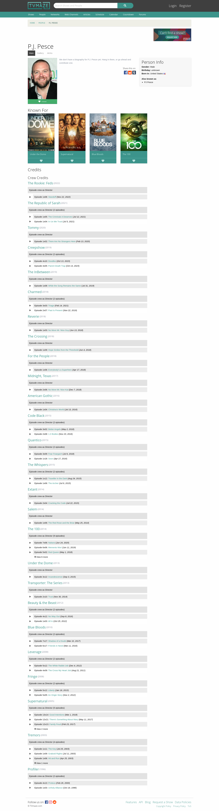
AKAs (49, 53)
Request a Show (163, 802)
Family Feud (55, 724)
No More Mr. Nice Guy (58, 330)
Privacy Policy (179, 806)
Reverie (33, 316)
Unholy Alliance (55, 788)
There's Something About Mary (63, 719)
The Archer (53, 483)
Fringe (32, 676)
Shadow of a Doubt (57, 641)
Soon (50, 458)
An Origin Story (55, 695)
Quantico (34, 440)
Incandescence (55, 577)
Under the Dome (38, 154)
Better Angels (54, 429)
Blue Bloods (97, 154)
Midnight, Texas (39, 376)
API (141, 802)
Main (31, 53)
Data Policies (183, 802)
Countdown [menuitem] (128, 14)
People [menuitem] (42, 14)
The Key (52, 749)
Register (185, 6)
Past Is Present (55, 310)
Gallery (40, 53)
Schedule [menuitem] (100, 14)
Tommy (33, 227)
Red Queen (53, 552)
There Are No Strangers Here (61, 241)
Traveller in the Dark (57, 478)
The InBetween (39, 272)
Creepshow (36, 247)
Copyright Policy (163, 806)
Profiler (33, 769)
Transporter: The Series (45, 583)
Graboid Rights (55, 753)
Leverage (34, 652)
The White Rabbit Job (58, 665)
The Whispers (38, 465)
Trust (50, 596)
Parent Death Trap (57, 266)
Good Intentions (56, 715)
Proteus (52, 783)
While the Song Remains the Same (64, 286)
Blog (148, 802)
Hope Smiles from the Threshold (63, 350)
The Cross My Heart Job (59, 670)
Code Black (36, 415)
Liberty (51, 690)
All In (50, 621)
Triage (51, 305)
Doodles (52, 261)
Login (173, 6)
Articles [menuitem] (86, 14)
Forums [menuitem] (142, 14)
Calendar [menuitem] (113, 14)
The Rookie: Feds (40, 183)
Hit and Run (53, 758)
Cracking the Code (57, 503)
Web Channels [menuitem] (71, 14)
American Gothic (40, 396)
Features (131, 802)
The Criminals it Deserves (60, 217)
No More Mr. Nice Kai (58, 389)
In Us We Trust (55, 221)
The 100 (126, 154)
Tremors (34, 735)
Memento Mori (55, 547)
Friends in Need (55, 646)
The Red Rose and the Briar (61, 523)
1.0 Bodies (53, 434)
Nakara (51, 542)
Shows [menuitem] (31, 14)
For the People (39, 356)
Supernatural (67, 154)
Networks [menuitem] (55, 14)
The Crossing (37, 336)
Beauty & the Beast (42, 603)
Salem (32, 509)
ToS (189, 806)
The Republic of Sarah (44, 203)
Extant (32, 489)
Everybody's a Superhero (60, 370)
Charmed (35, 292)
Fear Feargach (55, 454)
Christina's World (56, 409)
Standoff (52, 197)
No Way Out (54, 616)
